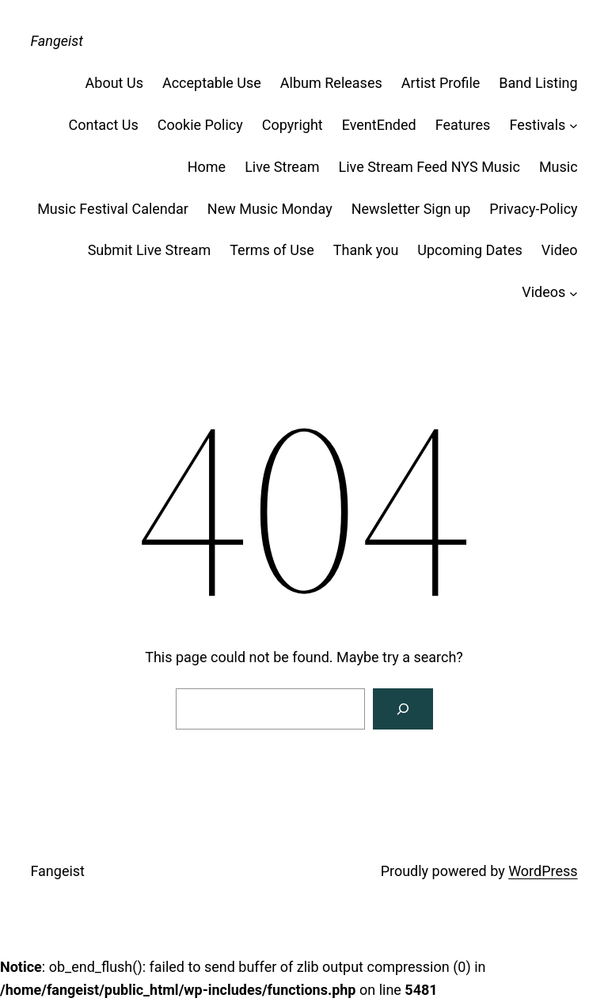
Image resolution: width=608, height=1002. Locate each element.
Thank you (366, 250)
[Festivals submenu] (573, 125)
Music (558, 166)
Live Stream (282, 166)
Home (207, 166)
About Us (114, 82)
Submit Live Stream (149, 250)
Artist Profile (441, 82)
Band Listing (538, 82)
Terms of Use (272, 250)
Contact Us (103, 124)
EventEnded (379, 124)
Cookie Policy (200, 124)
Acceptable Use (211, 82)
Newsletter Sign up (411, 208)
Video (560, 250)
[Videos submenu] (573, 292)
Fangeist (56, 40)
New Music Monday (269, 208)
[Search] (403, 709)
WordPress (542, 871)
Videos (543, 292)
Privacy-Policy (533, 208)
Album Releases (331, 82)
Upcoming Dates (469, 250)
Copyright (292, 124)
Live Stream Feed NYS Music (428, 166)
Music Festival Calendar (112, 208)
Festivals (537, 124)
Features (463, 124)
